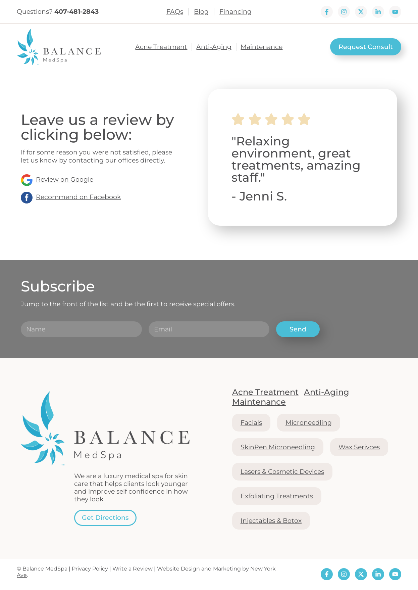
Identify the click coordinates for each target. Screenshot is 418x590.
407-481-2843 (76, 11)
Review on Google (64, 179)
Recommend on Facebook (78, 197)
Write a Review (132, 568)
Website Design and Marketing (199, 568)
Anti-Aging (213, 47)
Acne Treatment (161, 47)
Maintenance (261, 47)
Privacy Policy (90, 568)
